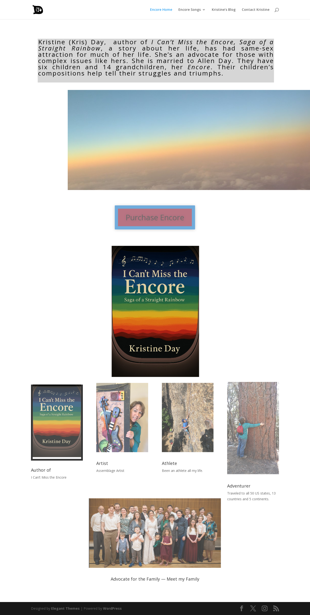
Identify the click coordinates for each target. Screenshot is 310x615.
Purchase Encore (155, 217)
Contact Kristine (255, 10)
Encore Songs (189, 10)
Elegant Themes (65, 608)
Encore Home (161, 10)
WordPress (112, 608)
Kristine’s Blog (224, 10)
